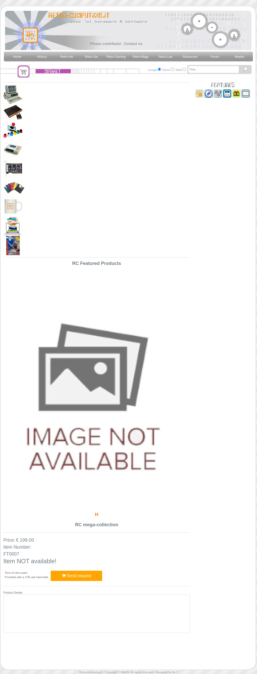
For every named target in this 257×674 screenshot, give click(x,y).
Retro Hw (66, 57)
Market (239, 57)
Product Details (13, 592)
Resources (190, 57)
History (42, 57)
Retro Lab (165, 57)
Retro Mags (141, 57)
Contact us (133, 44)
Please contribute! (105, 44)
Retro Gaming (116, 57)
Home (17, 57)
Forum (214, 57)
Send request (76, 576)
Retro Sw (91, 57)
